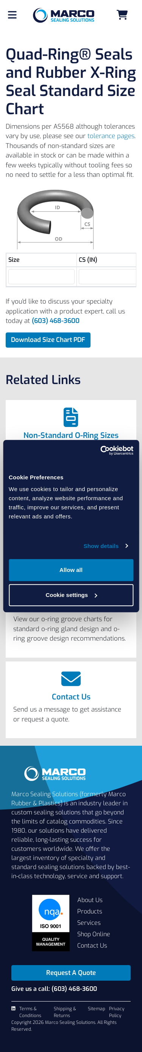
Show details (101, 546)
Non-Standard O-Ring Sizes (71, 435)
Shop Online (93, 934)
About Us (90, 900)
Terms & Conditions (30, 1012)
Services (89, 923)
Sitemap (96, 1009)
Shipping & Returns (65, 1012)
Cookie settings (71, 595)
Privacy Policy (116, 1012)
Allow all (71, 570)
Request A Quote (71, 973)
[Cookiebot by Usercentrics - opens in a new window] (101, 450)
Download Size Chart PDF (48, 339)
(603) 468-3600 (56, 321)
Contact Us (71, 697)
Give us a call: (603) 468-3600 (54, 989)
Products (89, 911)
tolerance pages (110, 136)
